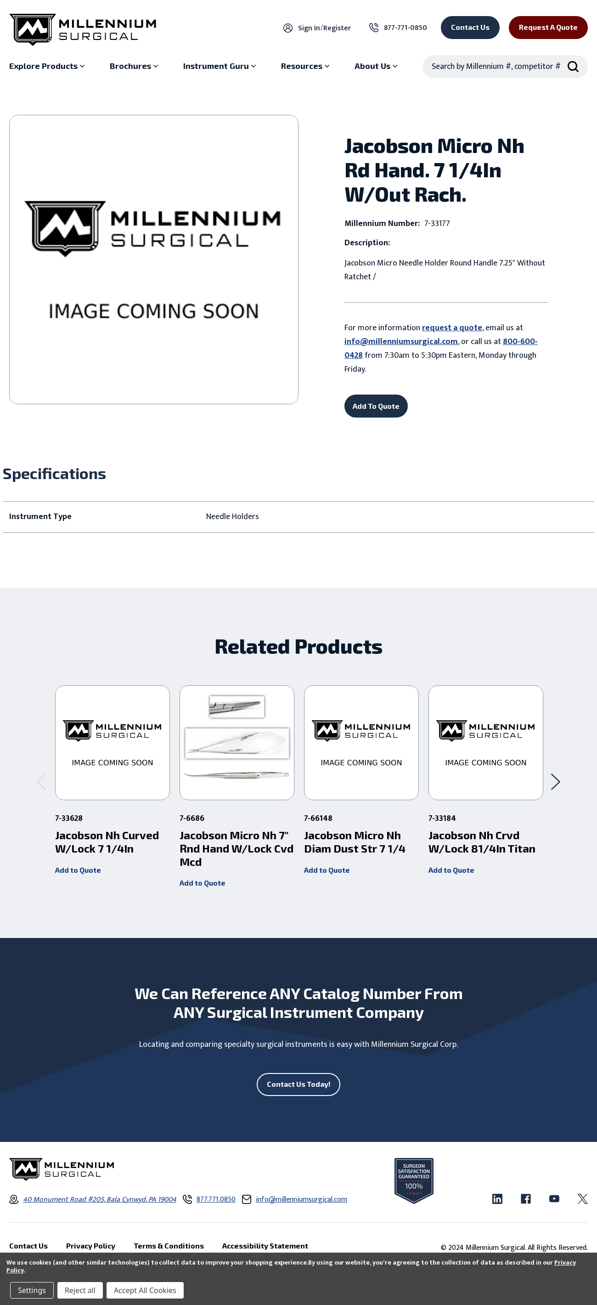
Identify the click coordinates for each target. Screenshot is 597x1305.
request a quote (452, 328)
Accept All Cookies (145, 1290)
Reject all (80, 1290)
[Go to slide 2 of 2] (41, 782)
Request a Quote (548, 27)
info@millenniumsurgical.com (401, 342)
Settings (32, 1290)
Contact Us (470, 27)
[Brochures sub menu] (135, 66)
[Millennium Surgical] (82, 30)
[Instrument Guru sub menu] (220, 66)
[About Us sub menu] (377, 66)
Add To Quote (376, 405)
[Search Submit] (573, 66)
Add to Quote (78, 869)
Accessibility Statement (265, 1245)
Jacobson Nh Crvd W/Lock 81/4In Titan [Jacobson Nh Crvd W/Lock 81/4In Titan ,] (481, 842)
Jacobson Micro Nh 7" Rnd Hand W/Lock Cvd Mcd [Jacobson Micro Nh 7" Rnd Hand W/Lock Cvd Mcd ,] (236, 848)
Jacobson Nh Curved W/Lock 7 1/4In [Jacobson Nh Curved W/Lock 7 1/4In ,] (107, 842)
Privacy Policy (90, 1245)
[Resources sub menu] (306, 66)
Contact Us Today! (299, 1083)
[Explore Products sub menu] (48, 66)
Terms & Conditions (169, 1245)
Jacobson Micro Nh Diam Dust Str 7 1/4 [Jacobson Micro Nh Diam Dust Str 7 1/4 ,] (355, 842)
